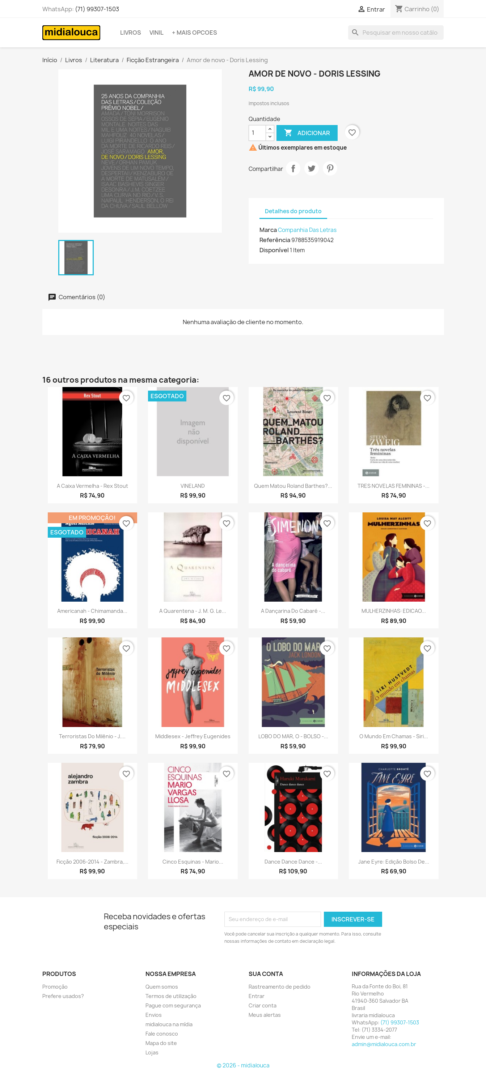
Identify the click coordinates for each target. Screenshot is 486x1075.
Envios (153, 1014)
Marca (268, 229)
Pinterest (330, 168)
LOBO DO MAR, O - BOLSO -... (293, 736)
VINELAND (193, 485)
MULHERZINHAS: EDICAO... (394, 610)
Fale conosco (161, 1033)
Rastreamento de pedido (279, 986)
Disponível (274, 250)
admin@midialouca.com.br (384, 1044)
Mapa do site (161, 1043)
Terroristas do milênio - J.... (92, 736)
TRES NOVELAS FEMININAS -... (394, 485)
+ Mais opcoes (194, 32)
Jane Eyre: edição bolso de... (393, 861)
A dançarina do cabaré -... (293, 610)
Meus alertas (265, 1014)
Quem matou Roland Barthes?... (293, 485)
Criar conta (262, 1005)
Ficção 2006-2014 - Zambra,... (92, 861)
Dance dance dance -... (293, 861)
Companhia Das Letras (307, 230)
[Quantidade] (257, 133)
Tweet (311, 168)
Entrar (257, 996)
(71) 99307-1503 (97, 9)
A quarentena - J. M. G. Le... (192, 610)
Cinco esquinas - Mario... (192, 861)
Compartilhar (293, 168)
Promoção (55, 986)
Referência (274, 240)
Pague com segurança (173, 1005)
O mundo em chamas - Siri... (393, 736)
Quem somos (161, 986)
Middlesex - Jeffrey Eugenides (193, 736)
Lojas (152, 1052)
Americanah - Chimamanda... (92, 610)
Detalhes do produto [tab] (293, 211)
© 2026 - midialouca (243, 1065)
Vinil (156, 32)
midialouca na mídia (169, 1024)
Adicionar (307, 133)
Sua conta (266, 974)
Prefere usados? (63, 996)
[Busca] (396, 32)
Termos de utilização (170, 996)
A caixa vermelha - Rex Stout (92, 485)
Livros (130, 32)
